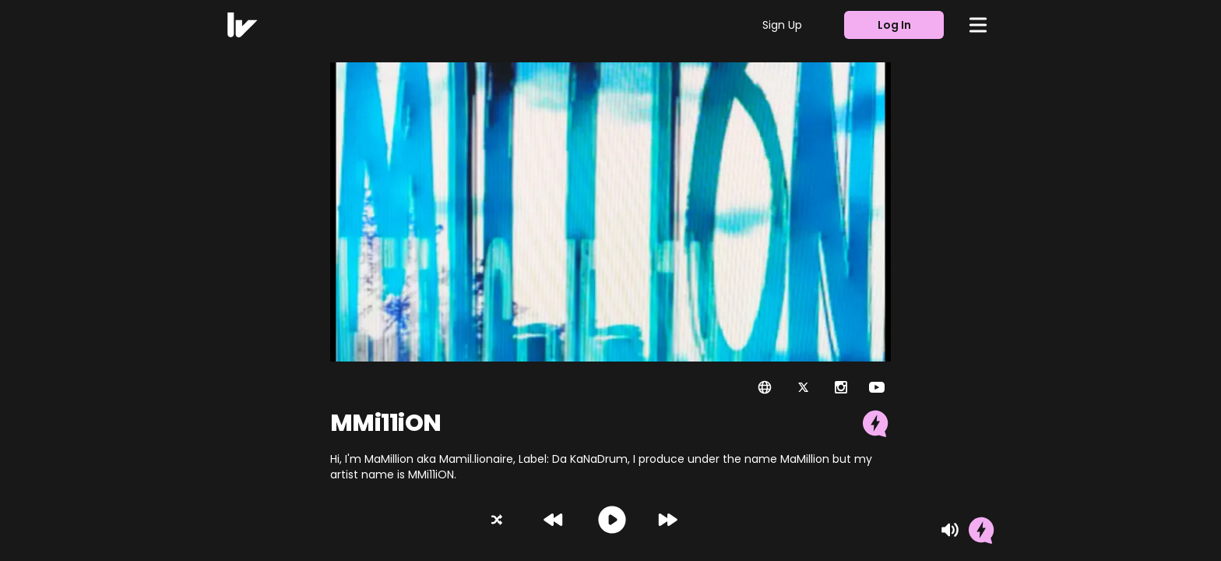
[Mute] (950, 529)
